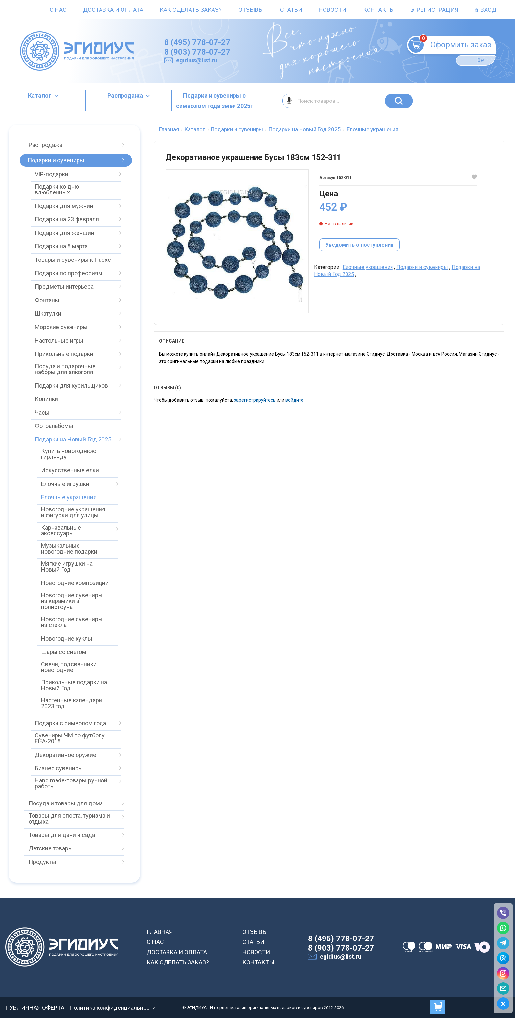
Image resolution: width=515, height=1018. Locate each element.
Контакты (379, 9)
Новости (332, 9)
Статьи (291, 9)
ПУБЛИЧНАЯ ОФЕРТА (34, 1007)
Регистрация (434, 9)
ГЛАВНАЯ (160, 931)
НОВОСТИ (256, 952)
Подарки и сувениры (422, 267)
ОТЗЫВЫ (255, 931)
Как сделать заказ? (191, 9)
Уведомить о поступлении (359, 245)
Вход (485, 9)
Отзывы (251, 9)
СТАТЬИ (253, 942)
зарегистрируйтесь (255, 400)
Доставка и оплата (113, 9)
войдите (294, 400)
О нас (58, 9)
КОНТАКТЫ (258, 962)
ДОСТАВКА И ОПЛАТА (177, 952)
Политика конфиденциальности (112, 1007)
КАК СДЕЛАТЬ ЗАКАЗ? (178, 962)
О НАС (155, 942)
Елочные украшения (368, 267)
